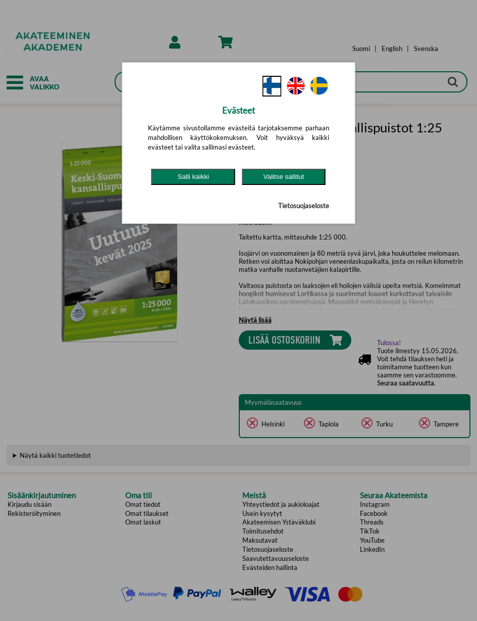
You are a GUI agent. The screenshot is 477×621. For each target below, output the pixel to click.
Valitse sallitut (283, 176)
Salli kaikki (193, 176)
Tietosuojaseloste (303, 206)
